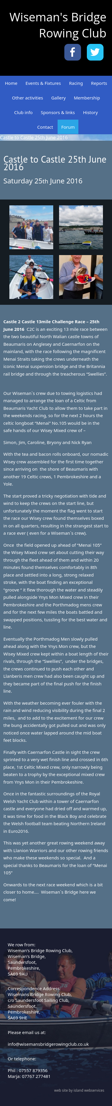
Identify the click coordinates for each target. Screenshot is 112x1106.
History (90, 112)
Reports (99, 83)
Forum (68, 127)
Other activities (27, 98)
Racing (76, 83)
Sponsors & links (58, 112)
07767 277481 (36, 1076)
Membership (87, 98)
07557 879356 (33, 1070)
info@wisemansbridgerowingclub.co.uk (48, 1044)
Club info (23, 112)
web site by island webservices (79, 1090)
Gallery (58, 98)
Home (11, 83)
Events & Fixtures (43, 83)
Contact (45, 127)
